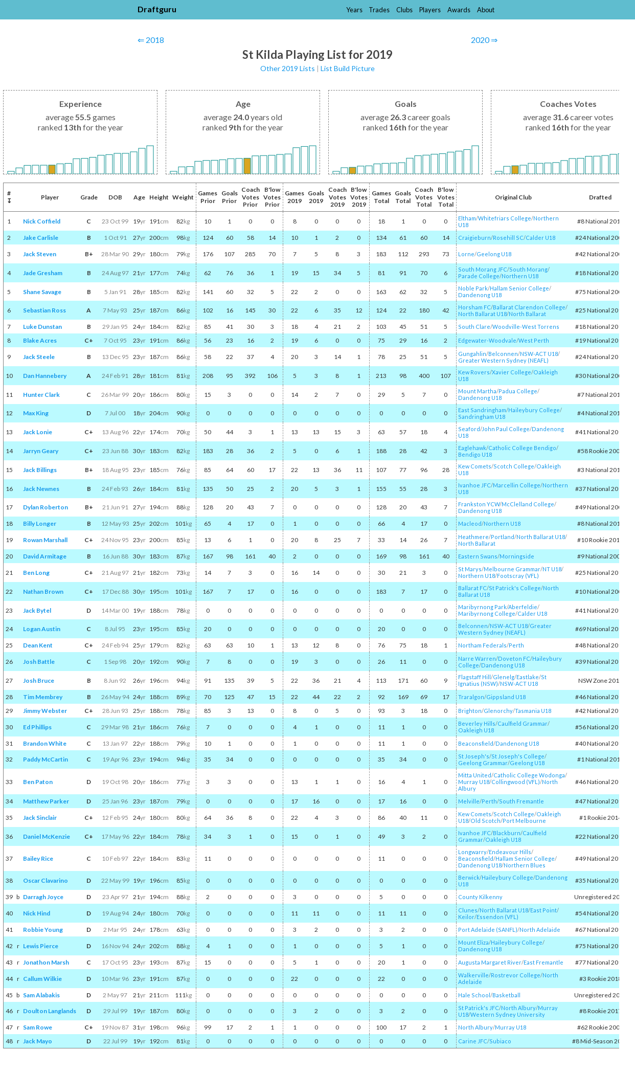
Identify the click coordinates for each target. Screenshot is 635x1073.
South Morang (528, 269)
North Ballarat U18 (482, 313)
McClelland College (528, 504)
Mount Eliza (473, 942)
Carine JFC (472, 1041)
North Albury (518, 1007)
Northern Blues (525, 865)
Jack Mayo (37, 1041)
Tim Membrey (42, 697)
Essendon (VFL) (497, 916)
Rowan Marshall (45, 540)
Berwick (469, 877)
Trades (379, 10)
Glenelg (503, 677)
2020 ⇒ (484, 39)
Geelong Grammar (483, 762)
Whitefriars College (504, 218)
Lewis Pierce (40, 946)
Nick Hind (36, 913)
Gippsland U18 (506, 697)
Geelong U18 (494, 254)
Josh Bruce (38, 680)
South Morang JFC (482, 269)
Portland (502, 536)
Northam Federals (482, 645)
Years (354, 10)
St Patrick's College (515, 588)
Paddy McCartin (45, 759)
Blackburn (506, 833)
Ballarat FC (472, 588)
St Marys (470, 569)
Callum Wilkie (42, 978)
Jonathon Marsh (46, 962)
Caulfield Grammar (522, 723)
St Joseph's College (518, 756)
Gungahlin (472, 353)
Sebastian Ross (44, 310)
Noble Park (473, 288)
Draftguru (157, 9)
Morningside (517, 556)
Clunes (468, 910)
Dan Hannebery (44, 375)
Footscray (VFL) (518, 575)
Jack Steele (39, 357)
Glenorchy (498, 710)
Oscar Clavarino (45, 880)
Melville (469, 801)
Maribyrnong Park (482, 606)
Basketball (506, 995)
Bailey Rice (38, 858)
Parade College (479, 276)
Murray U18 (473, 781)
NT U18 (551, 569)
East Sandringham (482, 410)
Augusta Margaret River (489, 962)
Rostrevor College (515, 975)
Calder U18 (540, 237)
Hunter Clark (41, 394)
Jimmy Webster (45, 710)
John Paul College (506, 429)
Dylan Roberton (45, 507)
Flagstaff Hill (474, 677)
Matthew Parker (46, 801)
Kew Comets (474, 466)
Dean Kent (38, 645)
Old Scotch (485, 820)
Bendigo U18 (475, 454)
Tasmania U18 (533, 710)
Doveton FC (514, 658)
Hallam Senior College (519, 288)
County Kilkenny (480, 896)
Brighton (470, 710)
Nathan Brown (43, 591)
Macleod (470, 523)
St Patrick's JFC (478, 1007)
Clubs (404, 10)
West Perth (533, 340)
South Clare (474, 326)
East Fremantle (543, 962)
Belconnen (503, 353)
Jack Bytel (37, 610)
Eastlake (527, 677)
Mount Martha (477, 391)
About (485, 10)
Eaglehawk (472, 447)
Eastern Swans (477, 556)
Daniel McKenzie (46, 836)
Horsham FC (474, 307)
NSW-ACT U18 (539, 353)
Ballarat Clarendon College (529, 307)
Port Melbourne (524, 820)
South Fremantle (521, 801)
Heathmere (473, 536)
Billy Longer (39, 523)
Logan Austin (41, 629)
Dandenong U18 (480, 295)
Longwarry (472, 851)
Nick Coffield (41, 221)
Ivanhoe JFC (474, 485)
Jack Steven (39, 254)
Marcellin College (516, 485)
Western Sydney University (507, 1014)
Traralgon (471, 697)
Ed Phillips (37, 727)
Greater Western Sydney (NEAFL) (503, 360)
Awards (458, 10)
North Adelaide (539, 929)
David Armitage (44, 556)
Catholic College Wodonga (529, 775)
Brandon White (44, 743)
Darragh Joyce (43, 897)
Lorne (466, 254)
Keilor (466, 916)
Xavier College (511, 372)
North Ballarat (527, 313)
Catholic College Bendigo (522, 447)
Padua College (517, 391)
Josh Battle (39, 661)
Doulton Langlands (49, 1011)
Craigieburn (474, 237)
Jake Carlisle (40, 237)
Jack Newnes (41, 489)
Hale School (474, 995)
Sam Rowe (37, 1027)
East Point (543, 910)
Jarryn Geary (40, 451)
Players (430, 10)
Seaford (469, 429)
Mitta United (474, 775)
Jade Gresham (42, 273)
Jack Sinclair (40, 817)
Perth (516, 645)
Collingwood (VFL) (515, 781)
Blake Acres (40, 340)
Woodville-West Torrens (525, 326)
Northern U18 (520, 276)
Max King (36, 413)
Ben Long (36, 572)
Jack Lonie (37, 432)
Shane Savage (42, 292)
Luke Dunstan (42, 326)
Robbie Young (43, 929)
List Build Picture (348, 68)
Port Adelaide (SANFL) (487, 929)
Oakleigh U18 (476, 730)
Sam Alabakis (41, 995)
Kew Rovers (474, 372)
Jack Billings (40, 470)
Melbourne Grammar (512, 569)
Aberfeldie (522, 606)
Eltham (467, 218)
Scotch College (513, 466)
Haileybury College (534, 410)
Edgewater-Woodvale (487, 340)
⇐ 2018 (151, 39)
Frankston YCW (479, 504)
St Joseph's (473, 756)
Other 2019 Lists (287, 68)
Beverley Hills (476, 723)
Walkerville (473, 975)
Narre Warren (477, 658)
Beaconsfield (475, 743)
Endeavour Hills (510, 851)
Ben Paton (38, 782)
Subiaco (500, 1041)
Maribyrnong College (486, 613)
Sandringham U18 (481, 416)
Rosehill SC (508, 237)
